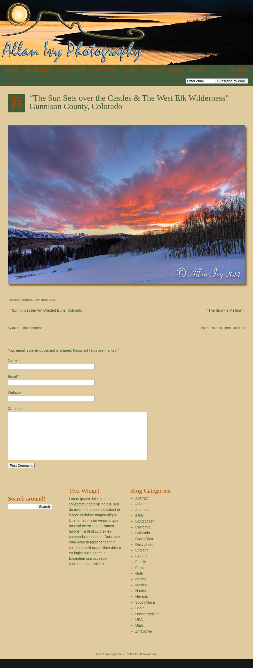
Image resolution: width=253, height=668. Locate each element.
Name (12, 360)
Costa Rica (144, 548)
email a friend (235, 328)
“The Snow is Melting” (226, 310)
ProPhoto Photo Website (141, 663)
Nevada (141, 606)
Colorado (26, 299)
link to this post (211, 328)
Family (140, 571)
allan (15, 328)
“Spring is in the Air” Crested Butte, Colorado (45, 310)
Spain (140, 617)
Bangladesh (144, 530)
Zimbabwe (143, 641)
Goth (139, 583)
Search (239, 70)
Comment (15, 408)
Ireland (140, 588)
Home (11, 70)
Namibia (141, 600)
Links (130, 70)
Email (12, 376)
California (143, 536)
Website (14, 392)
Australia (142, 519)
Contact (153, 70)
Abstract (141, 507)
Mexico (141, 594)
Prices (177, 70)
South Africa (145, 612)
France (141, 577)
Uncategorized (147, 623)
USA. (52, 299)
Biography (37, 70)
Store (197, 70)
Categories (70, 70)
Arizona (141, 513)
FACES (141, 565)
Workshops (103, 70)
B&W (139, 525)
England (141, 559)
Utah (139, 635)
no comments (33, 328)
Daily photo (41, 299)
